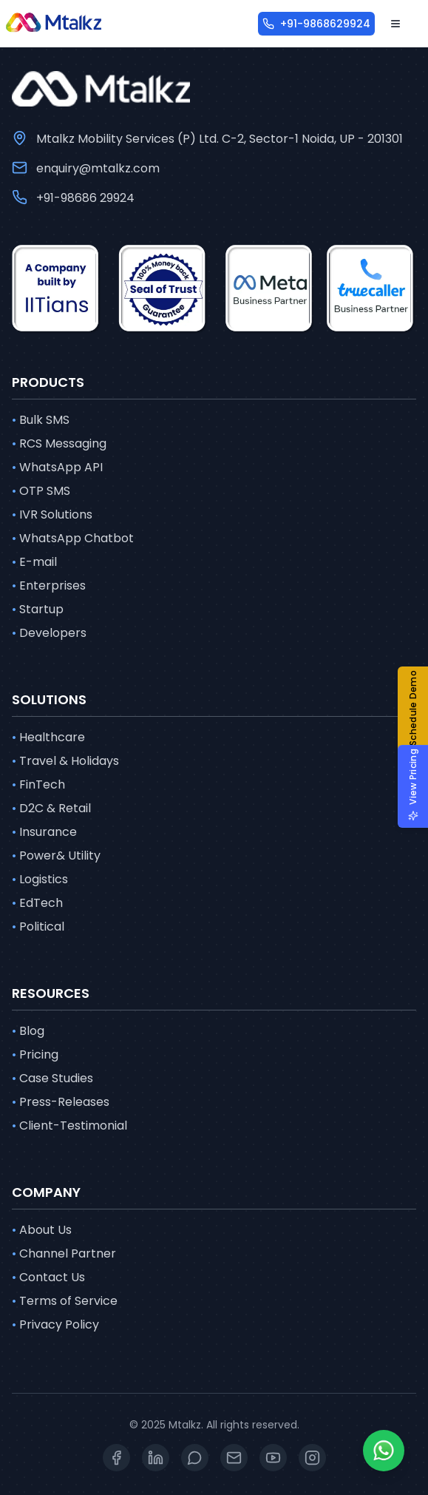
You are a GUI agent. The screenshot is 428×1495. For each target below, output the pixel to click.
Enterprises (49, 586)
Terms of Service (65, 1301)
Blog (28, 1031)
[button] (419, 716)
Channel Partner (64, 1254)
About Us (42, 1230)
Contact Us (48, 1277)
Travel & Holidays (65, 761)
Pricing (35, 1055)
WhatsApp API (57, 467)
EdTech (37, 903)
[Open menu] (395, 23)
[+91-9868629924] (316, 24)
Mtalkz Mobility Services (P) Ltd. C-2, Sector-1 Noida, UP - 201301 (219, 138)
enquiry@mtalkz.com (98, 168)
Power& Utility (56, 856)
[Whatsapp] (383, 1450)
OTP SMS (41, 491)
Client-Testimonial (69, 1126)
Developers (49, 633)
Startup (38, 609)
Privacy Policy (55, 1325)
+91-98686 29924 (85, 197)
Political (38, 927)
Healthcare (48, 737)
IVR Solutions (52, 515)
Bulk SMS (40, 420)
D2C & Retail (51, 808)
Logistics (40, 879)
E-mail (34, 562)
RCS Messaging (59, 444)
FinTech (38, 785)
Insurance (44, 832)
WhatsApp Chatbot (73, 538)
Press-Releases (60, 1102)
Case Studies (52, 1078)
